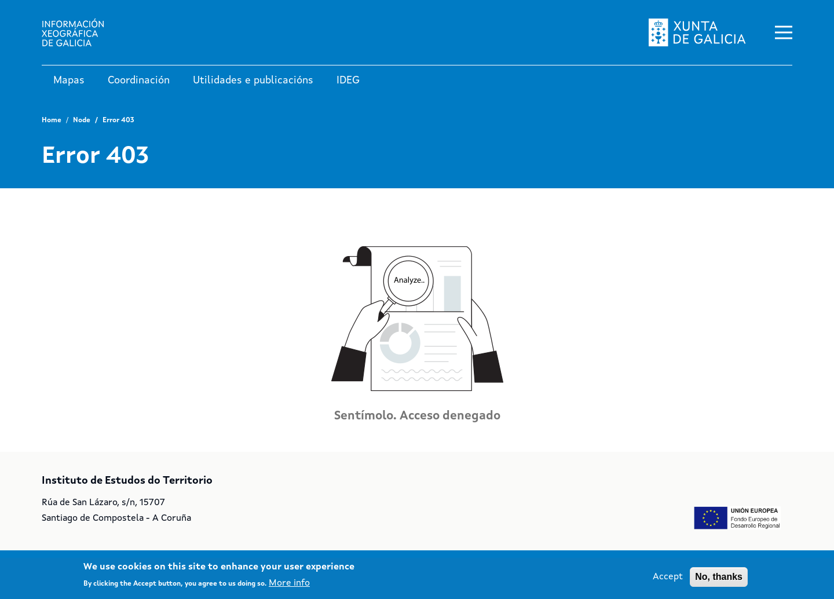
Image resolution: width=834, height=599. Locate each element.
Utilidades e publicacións (253, 80)
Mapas (69, 80)
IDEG (348, 80)
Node (81, 120)
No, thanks (718, 580)
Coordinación (139, 80)
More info (289, 586)
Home (51, 120)
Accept (668, 580)
